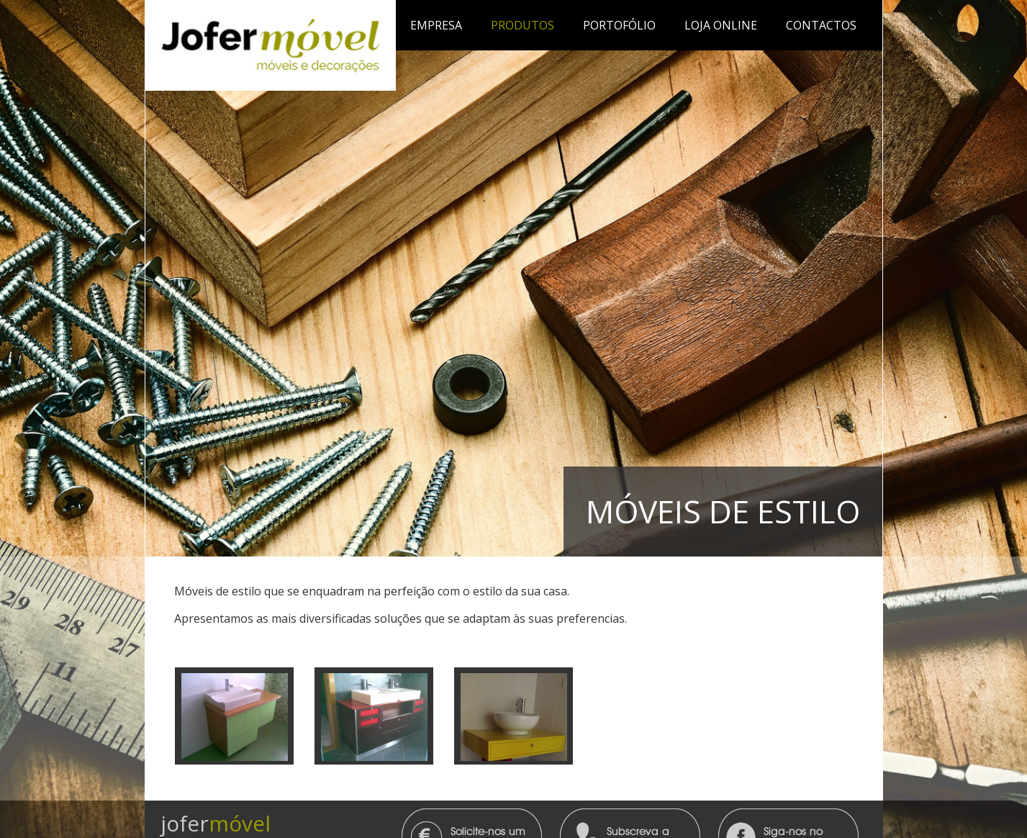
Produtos (522, 25)
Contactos (821, 25)
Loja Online (720, 25)
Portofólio (619, 25)
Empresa (436, 25)
